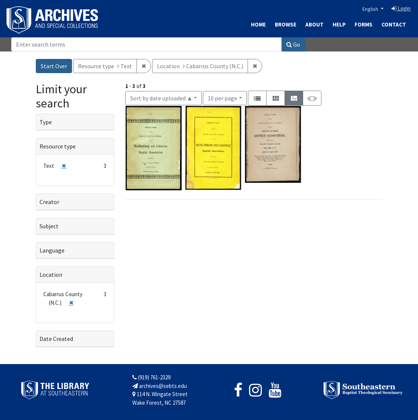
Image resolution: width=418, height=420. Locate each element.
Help (339, 24)
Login (401, 8)
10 (222, 97)
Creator (49, 202)
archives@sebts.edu (159, 385)
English (370, 9)
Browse (285, 24)
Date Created (56, 338)
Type (46, 122)
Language (52, 250)
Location (51, 274)
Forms (364, 24)
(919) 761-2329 (151, 377)
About (314, 24)
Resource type (58, 146)
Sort (161, 98)
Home (258, 24)
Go (293, 44)
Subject (49, 226)
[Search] (146, 44)
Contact (393, 24)
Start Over (54, 66)
